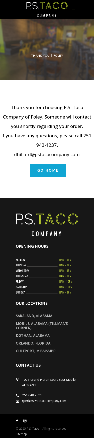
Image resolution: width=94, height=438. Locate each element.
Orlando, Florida (33, 343)
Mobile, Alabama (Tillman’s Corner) (42, 325)
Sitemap (21, 434)
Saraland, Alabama (34, 316)
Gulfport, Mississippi (36, 351)
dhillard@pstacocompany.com (47, 154)
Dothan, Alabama (33, 335)
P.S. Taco (33, 428)
